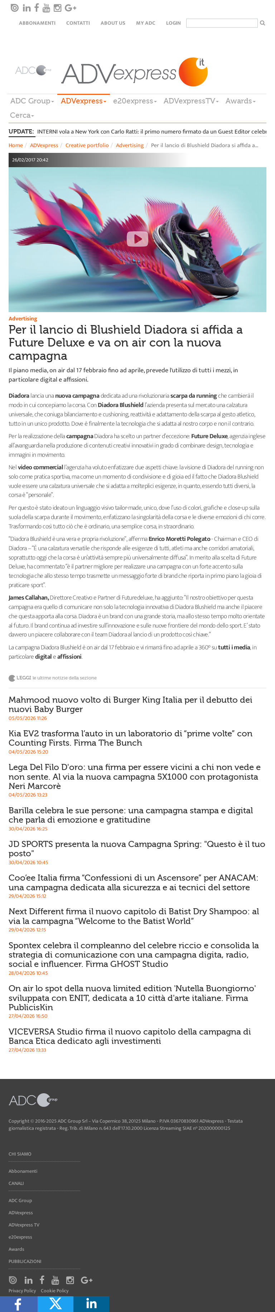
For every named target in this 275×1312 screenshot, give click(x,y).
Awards (241, 101)
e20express (135, 101)
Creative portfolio (87, 145)
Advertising (130, 145)
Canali (16, 1183)
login (173, 23)
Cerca (22, 115)
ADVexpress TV (24, 1225)
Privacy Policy (22, 1290)
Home (16, 145)
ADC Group (32, 101)
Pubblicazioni (25, 1261)
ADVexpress (83, 101)
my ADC (145, 23)
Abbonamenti (37, 23)
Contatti (78, 23)
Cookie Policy (54, 1290)
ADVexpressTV (191, 101)
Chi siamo (20, 1154)
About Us (113, 23)
